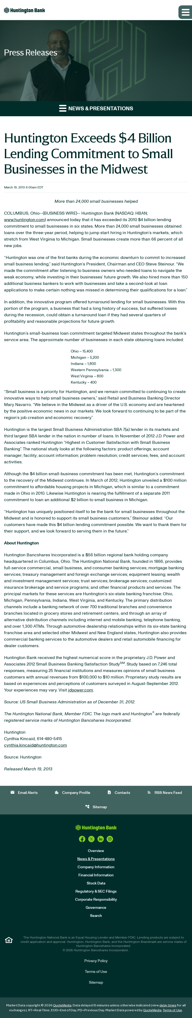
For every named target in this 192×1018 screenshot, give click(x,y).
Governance (96, 908)
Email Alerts (24, 792)
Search (96, 916)
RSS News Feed (164, 792)
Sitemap (96, 806)
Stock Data (96, 883)
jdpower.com (80, 690)
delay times (167, 1005)
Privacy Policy (96, 961)
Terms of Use (96, 972)
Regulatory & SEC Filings (96, 891)
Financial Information (96, 875)
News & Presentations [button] (96, 108)
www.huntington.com (24, 220)
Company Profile (72, 792)
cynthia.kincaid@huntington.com (35, 745)
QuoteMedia (62, 1005)
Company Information (96, 867)
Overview (96, 851)
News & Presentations (96, 859)
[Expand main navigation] (185, 12)
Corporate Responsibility (96, 899)
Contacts (118, 792)
